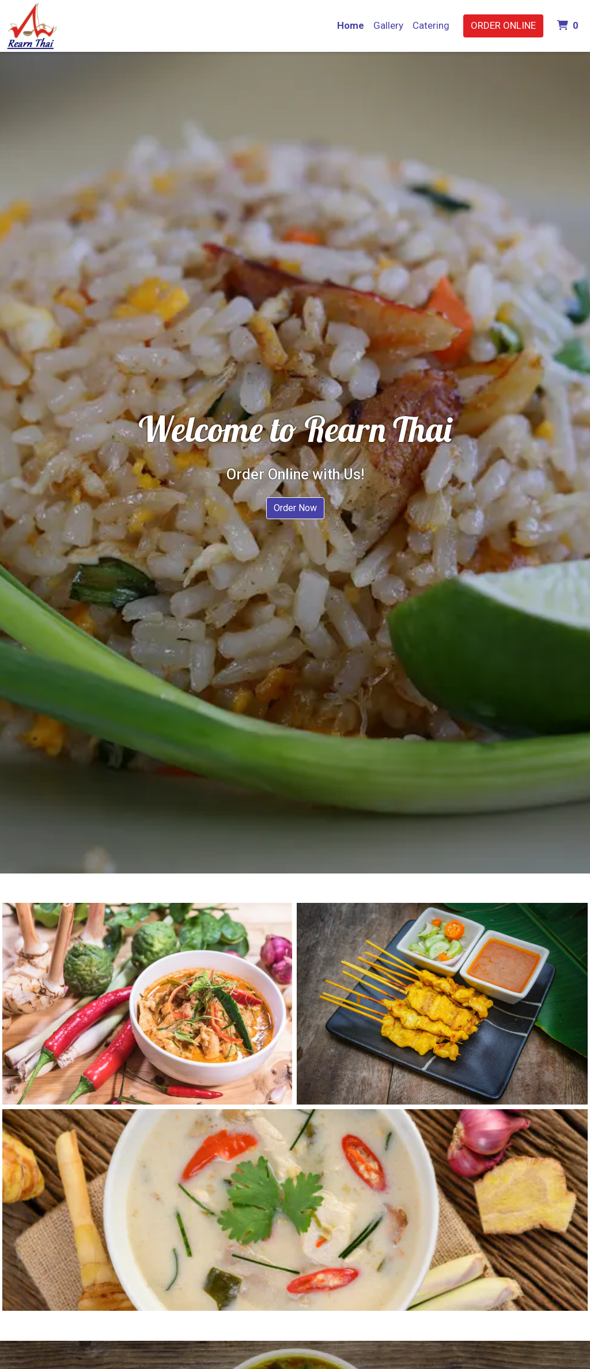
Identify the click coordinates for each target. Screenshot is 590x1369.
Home (350, 25)
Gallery (388, 25)
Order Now (295, 507)
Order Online (503, 25)
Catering (431, 25)
